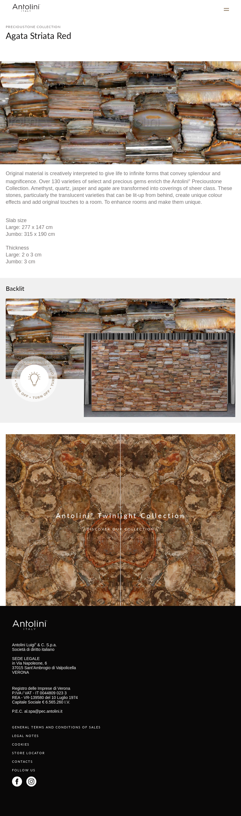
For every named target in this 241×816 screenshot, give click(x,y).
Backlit (15, 288)
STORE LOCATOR (28, 753)
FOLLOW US (23, 770)
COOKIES (20, 744)
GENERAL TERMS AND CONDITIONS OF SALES (56, 727)
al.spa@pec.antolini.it (43, 711)
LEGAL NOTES (25, 736)
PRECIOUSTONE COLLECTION (33, 26)
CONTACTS (22, 761)
